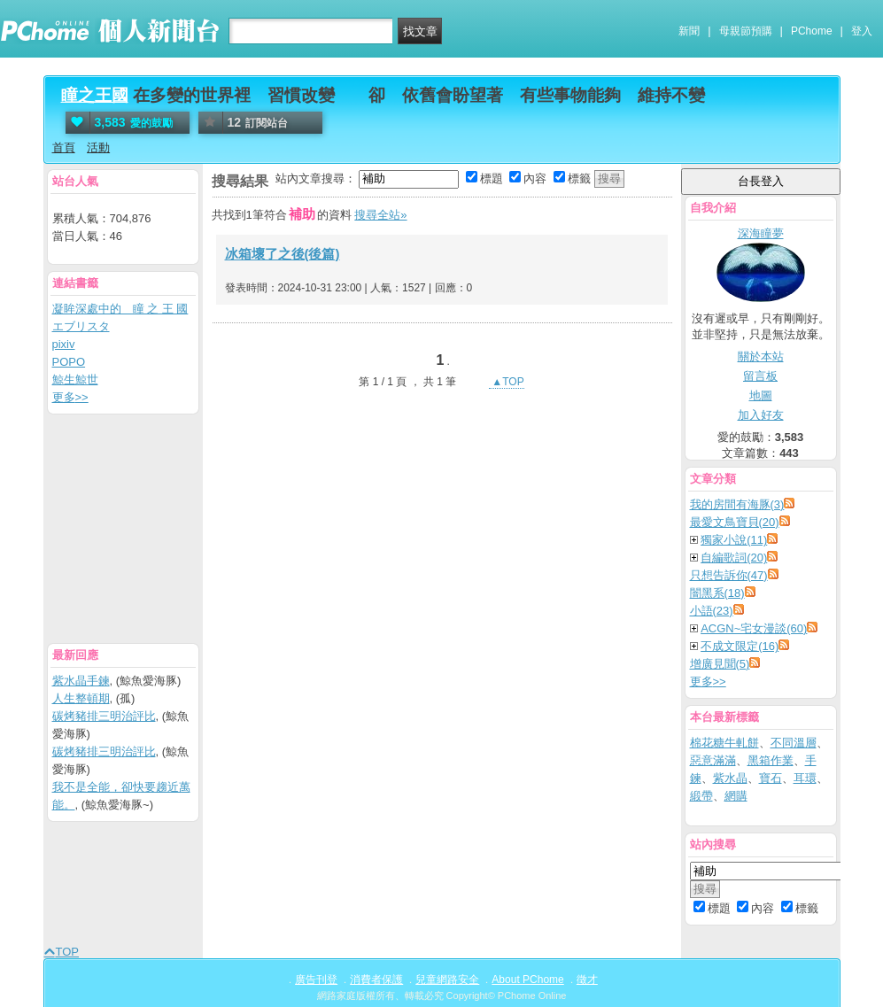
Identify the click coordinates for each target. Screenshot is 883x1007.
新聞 (689, 31)
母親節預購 (745, 31)
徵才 (587, 979)
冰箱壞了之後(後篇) (282, 253)
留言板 (760, 376)
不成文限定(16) (739, 646)
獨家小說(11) (734, 539)
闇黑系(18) (717, 593)
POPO (69, 361)
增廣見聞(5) (720, 663)
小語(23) (711, 610)
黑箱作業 (770, 760)
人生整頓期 (81, 698)
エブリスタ (81, 326)
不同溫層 (794, 742)
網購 (735, 795)
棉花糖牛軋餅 (724, 742)
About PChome (527, 979)
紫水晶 (730, 778)
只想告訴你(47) (729, 575)
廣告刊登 (316, 979)
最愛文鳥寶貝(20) (734, 522)
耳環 (805, 778)
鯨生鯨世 (75, 379)
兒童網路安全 (447, 979)
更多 (708, 681)
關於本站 (761, 356)
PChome (812, 31)
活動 (98, 147)
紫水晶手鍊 (81, 680)
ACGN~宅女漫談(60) (754, 628)
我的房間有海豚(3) (737, 504)
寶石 (770, 778)
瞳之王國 (94, 95)
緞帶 (701, 795)
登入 (861, 31)
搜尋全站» (380, 214)
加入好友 (761, 415)
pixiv (63, 344)
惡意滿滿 (713, 760)
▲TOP (506, 382)
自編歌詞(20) (734, 557)
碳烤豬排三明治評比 (104, 716)
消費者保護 (376, 979)
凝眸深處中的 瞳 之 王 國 (120, 308)
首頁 (63, 147)
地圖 (760, 395)
